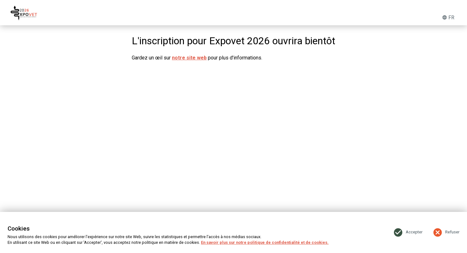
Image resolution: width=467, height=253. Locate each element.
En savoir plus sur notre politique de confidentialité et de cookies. (265, 242)
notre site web (189, 58)
